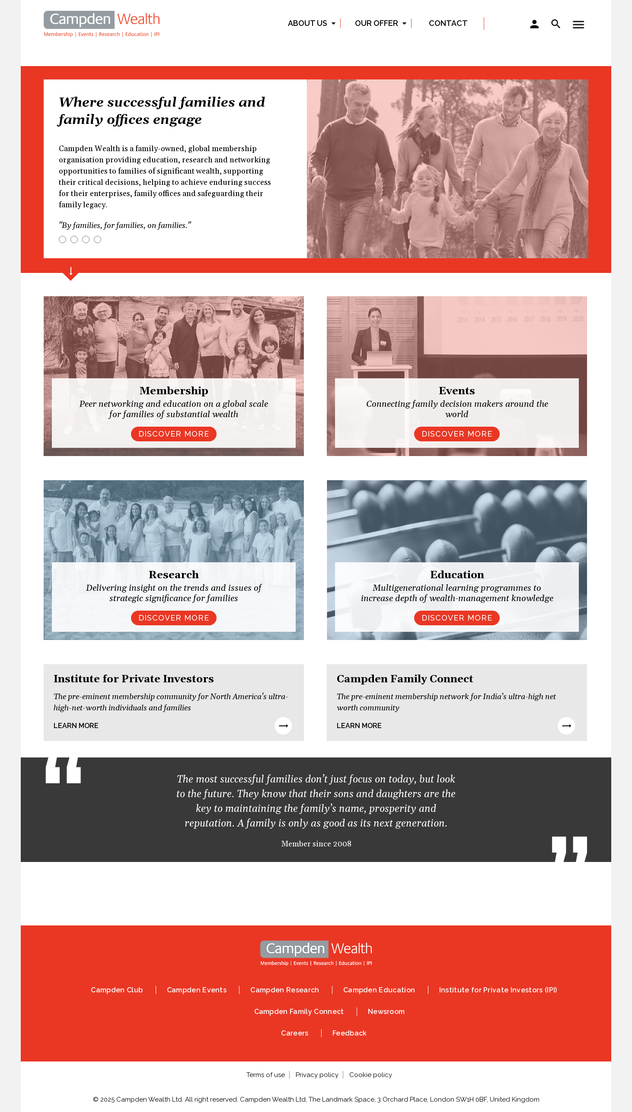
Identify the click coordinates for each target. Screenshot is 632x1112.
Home (102, 23)
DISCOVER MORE (173, 433)
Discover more (173, 617)
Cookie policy (370, 1075)
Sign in (534, 25)
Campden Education (379, 990)
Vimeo (369, 900)
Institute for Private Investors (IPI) (498, 990)
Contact (448, 23)
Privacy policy (317, 1075)
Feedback (349, 1033)
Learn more (76, 726)
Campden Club (117, 990)
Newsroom (386, 1011)
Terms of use (265, 1075)
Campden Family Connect (299, 1011)
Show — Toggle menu (578, 24)
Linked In (334, 900)
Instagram (298, 900)
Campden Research (284, 990)
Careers (294, 1033)
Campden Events (197, 990)
